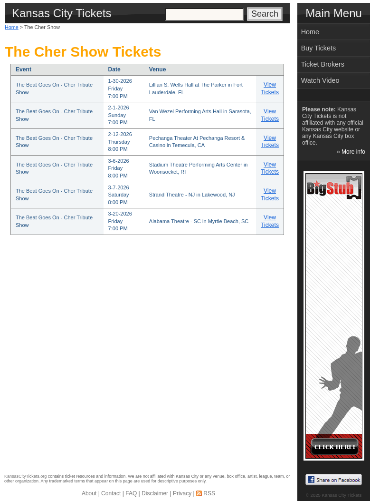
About (89, 493)
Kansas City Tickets (342, 495)
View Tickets (270, 88)
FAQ (131, 493)
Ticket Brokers (322, 64)
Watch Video (320, 80)
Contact (111, 493)
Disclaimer (155, 493)
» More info (351, 151)
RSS (209, 493)
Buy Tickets (318, 48)
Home (12, 27)
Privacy (182, 493)
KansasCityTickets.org (25, 476)
